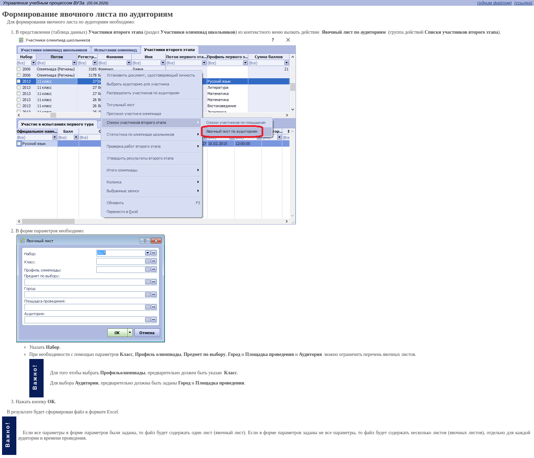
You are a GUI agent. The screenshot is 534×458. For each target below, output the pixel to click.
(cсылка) (523, 2)
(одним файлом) (494, 2)
